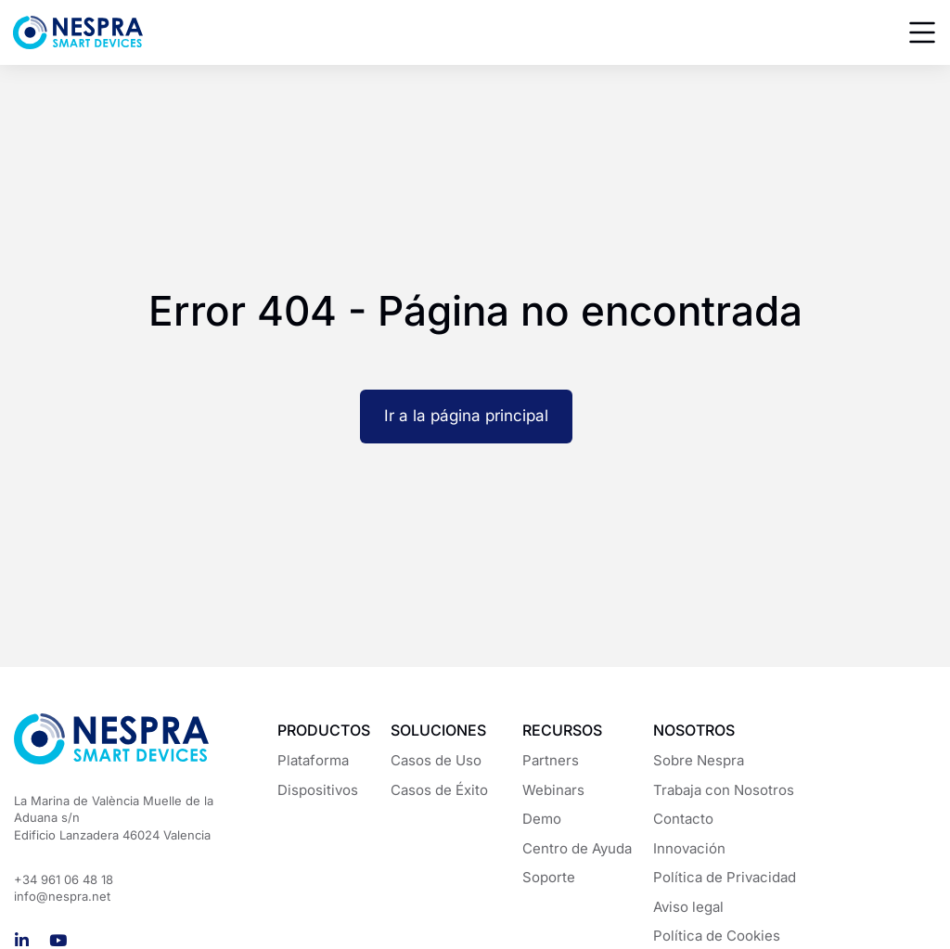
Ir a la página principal (466, 415)
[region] (475, 882)
